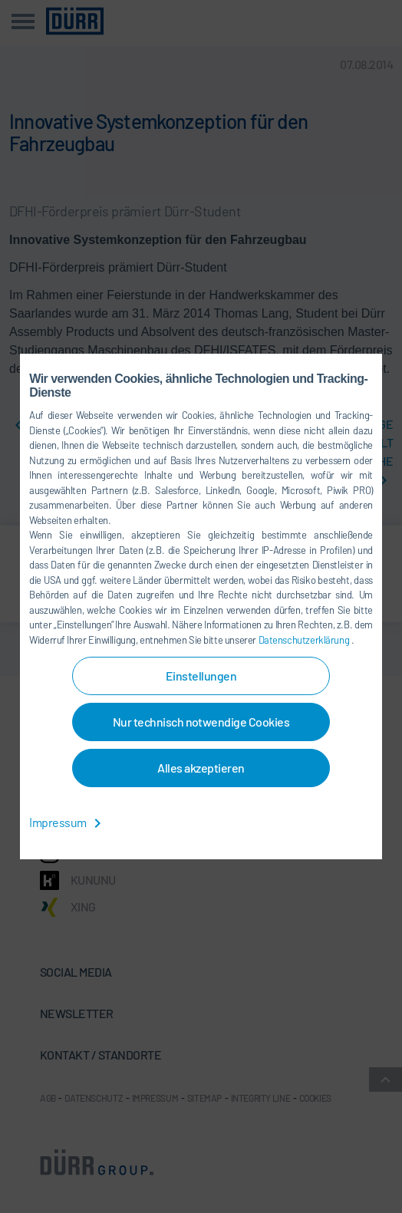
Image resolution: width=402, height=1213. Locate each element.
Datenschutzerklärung (305, 640)
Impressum (68, 822)
